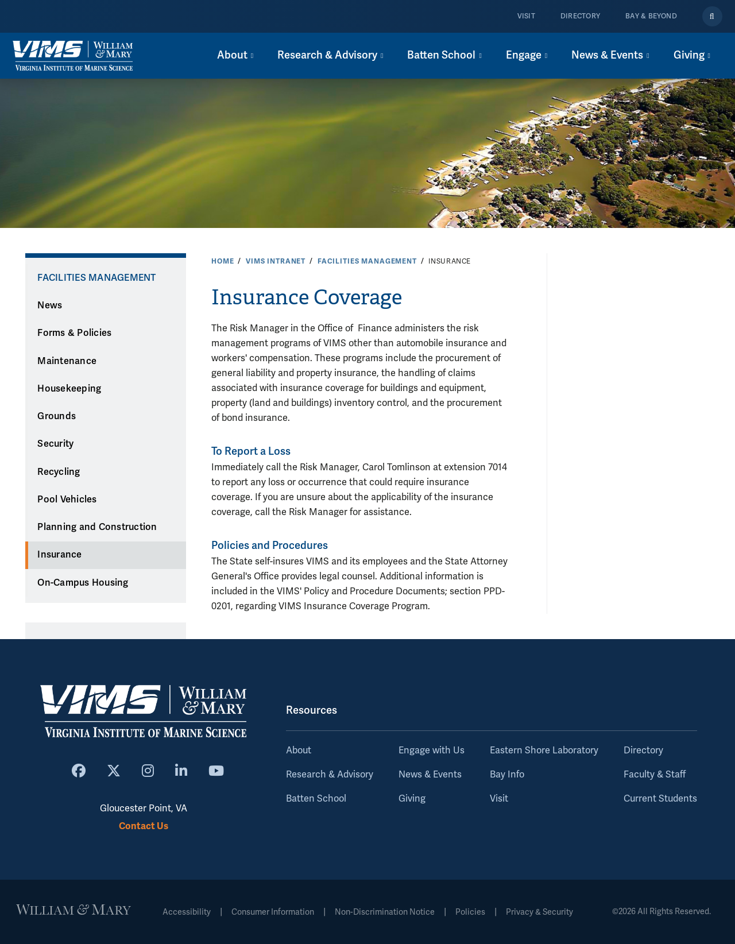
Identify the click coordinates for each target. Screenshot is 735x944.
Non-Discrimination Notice (385, 912)
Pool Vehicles (66, 499)
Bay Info (507, 774)
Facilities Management (367, 261)
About (298, 750)
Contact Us (143, 826)
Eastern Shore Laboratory (544, 750)
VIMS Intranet (275, 261)
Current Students (660, 798)
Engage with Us (432, 750)
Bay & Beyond (651, 16)
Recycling (58, 472)
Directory (580, 16)
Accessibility (187, 912)
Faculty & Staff (655, 774)
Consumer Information (272, 912)
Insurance (59, 554)
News (49, 305)
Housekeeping (69, 388)
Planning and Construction (97, 527)
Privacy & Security (539, 912)
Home (222, 261)
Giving (412, 798)
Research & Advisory (329, 774)
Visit (526, 16)
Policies (470, 912)
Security (55, 444)
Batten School (316, 798)
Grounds (56, 416)
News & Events (430, 774)
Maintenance (66, 361)
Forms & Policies (74, 333)
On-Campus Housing (82, 583)
